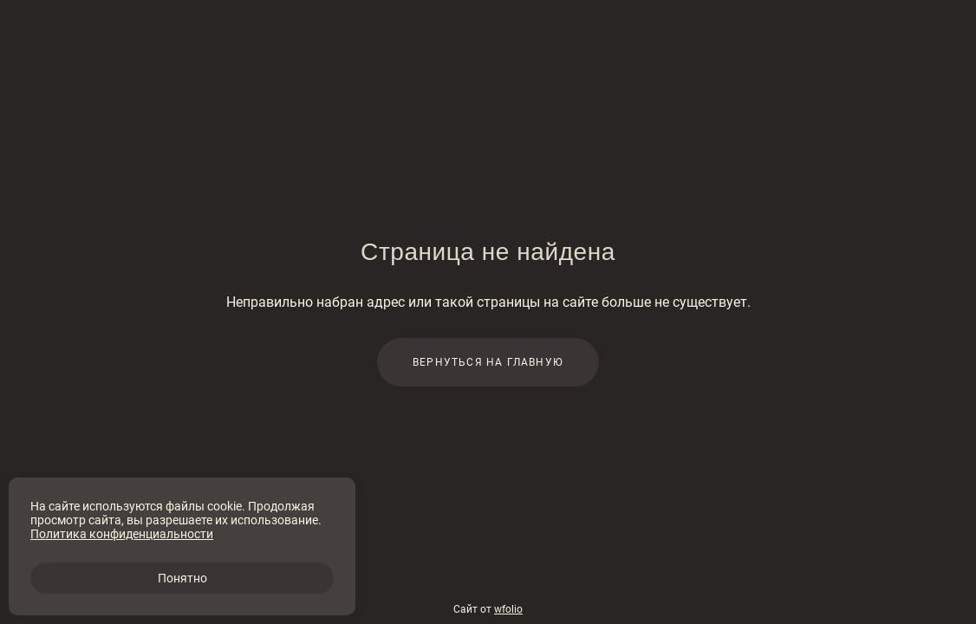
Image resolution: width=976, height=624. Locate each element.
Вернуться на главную (488, 362)
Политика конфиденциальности (121, 534)
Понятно (182, 578)
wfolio (508, 609)
